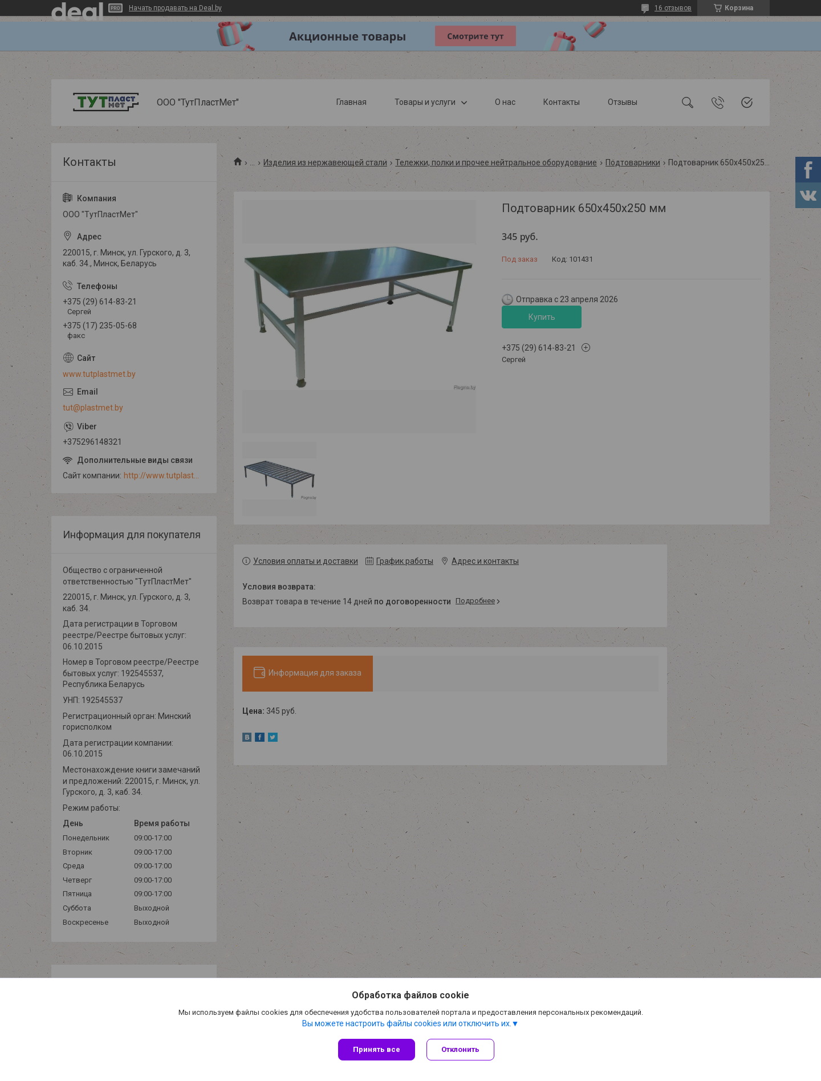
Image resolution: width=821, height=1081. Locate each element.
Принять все (376, 1049)
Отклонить (460, 1049)
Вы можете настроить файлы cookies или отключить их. (406, 1023)
